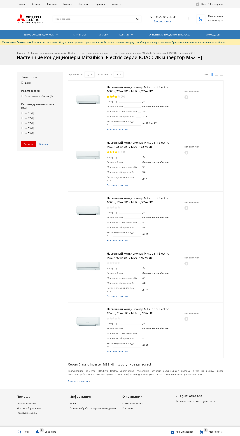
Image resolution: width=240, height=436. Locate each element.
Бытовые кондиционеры (39, 34)
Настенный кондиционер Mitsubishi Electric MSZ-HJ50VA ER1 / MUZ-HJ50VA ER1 (138, 200)
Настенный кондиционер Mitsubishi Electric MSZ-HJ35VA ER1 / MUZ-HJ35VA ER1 (138, 144)
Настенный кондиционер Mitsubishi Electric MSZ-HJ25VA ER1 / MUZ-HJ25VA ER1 (138, 89)
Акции (73, 403)
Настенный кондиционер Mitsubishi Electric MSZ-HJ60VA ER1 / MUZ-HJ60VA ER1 (138, 255)
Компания (52, 3)
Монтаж (67, 3)
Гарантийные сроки (27, 412)
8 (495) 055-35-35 (165, 17)
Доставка (83, 3)
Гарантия (100, 3)
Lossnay (124, 34)
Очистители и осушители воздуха (169, 34)
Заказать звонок (162, 21)
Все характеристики (117, 129)
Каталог (36, 3)
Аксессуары (213, 34)
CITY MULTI (80, 34)
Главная (21, 3)
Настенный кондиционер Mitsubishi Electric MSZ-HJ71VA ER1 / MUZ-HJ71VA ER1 (138, 311)
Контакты (116, 3)
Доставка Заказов (26, 403)
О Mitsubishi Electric (132, 403)
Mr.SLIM (103, 34)
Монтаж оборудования (29, 408)
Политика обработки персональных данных (93, 408)
